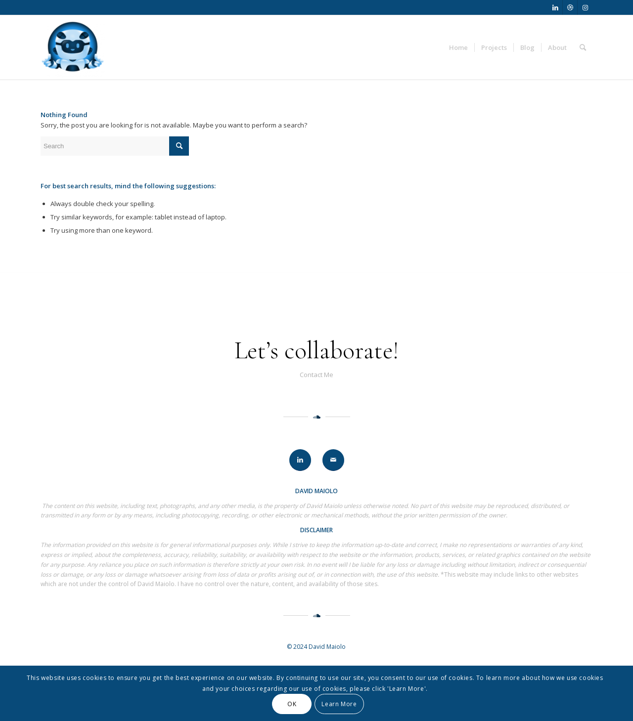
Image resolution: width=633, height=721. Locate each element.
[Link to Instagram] (585, 7)
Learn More (339, 704)
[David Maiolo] (73, 47)
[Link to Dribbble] (570, 7)
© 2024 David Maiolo (316, 646)
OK (291, 704)
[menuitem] (458, 47)
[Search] (582, 47)
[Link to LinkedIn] (555, 7)
